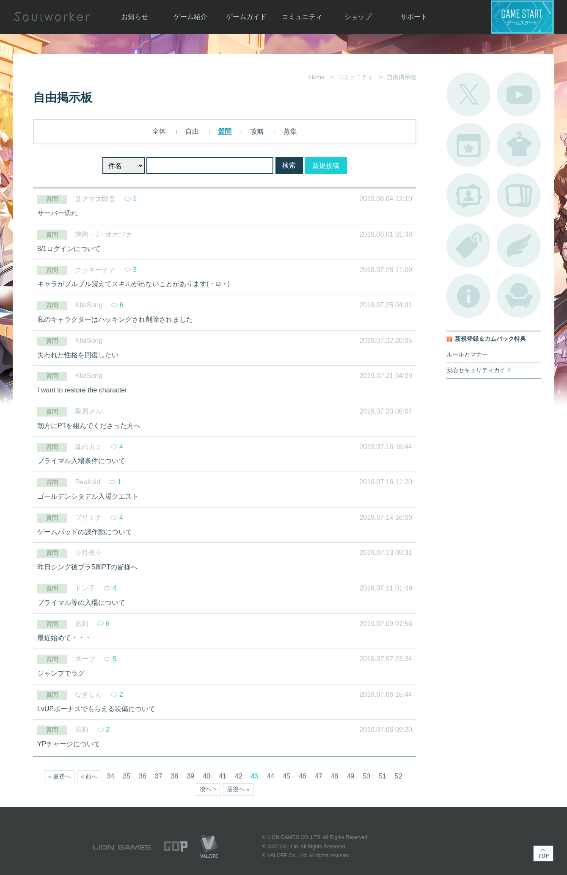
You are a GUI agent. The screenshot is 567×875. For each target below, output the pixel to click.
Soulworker (52, 17)
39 (190, 776)
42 (238, 776)
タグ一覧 (468, 246)
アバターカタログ (519, 145)
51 (382, 776)
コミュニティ (302, 16)
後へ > (208, 789)
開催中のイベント (468, 145)
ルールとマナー (467, 354)
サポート (413, 16)
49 (350, 776)
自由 (192, 131)
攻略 (257, 131)
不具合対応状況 (468, 296)
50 (366, 776)
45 (286, 776)
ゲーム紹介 (190, 16)
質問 (224, 131)
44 (270, 776)
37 (158, 776)
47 (318, 776)
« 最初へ (59, 776)
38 (175, 776)
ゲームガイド (246, 16)
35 (126, 776)
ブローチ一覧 (519, 246)
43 (255, 776)
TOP (543, 853)
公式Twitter (468, 94)
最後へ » (238, 789)
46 (302, 776)
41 (222, 776)
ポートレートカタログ (468, 195)
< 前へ (89, 776)
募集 (290, 131)
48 (335, 776)
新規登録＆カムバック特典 (490, 339)
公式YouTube (519, 94)
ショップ (358, 16)
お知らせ (134, 16)
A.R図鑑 (519, 195)
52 (398, 776)
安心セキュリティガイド (479, 370)
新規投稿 (325, 165)
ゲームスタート (522, 17)
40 (206, 776)
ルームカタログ (519, 296)
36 (142, 776)
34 (110, 776)
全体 (159, 131)
